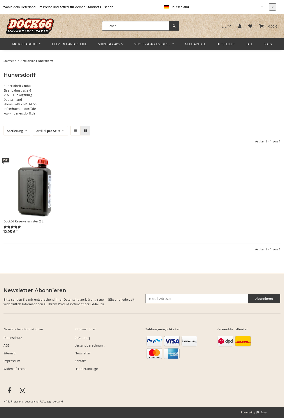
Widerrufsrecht (15, 369)
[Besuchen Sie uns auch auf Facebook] (9, 390)
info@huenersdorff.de (20, 109)
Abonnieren (264, 299)
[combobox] (213, 7)
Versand (58, 401)
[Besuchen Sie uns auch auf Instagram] (22, 390)
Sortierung (15, 131)
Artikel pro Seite (48, 131)
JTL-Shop (261, 412)
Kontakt (80, 361)
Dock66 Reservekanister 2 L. (24, 221)
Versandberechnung (90, 345)
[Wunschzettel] (250, 26)
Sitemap (10, 353)
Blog (268, 44)
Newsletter (83, 353)
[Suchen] (135, 26)
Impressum (12, 361)
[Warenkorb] (268, 26)
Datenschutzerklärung (80, 299)
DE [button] (224, 26)
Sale (249, 44)
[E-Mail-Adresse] (197, 298)
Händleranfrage (86, 369)
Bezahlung (82, 338)
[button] (240, 26)
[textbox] (213, 7)
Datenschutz (13, 338)
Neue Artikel (195, 44)
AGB (7, 345)
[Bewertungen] (12, 227)
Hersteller (226, 44)
